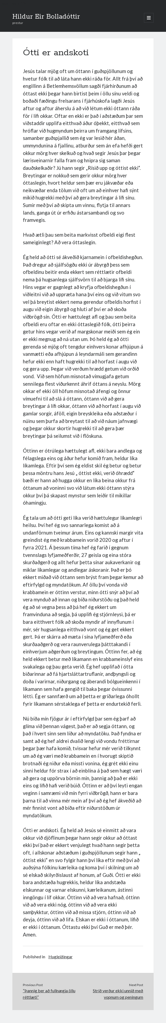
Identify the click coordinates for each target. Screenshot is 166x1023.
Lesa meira (10, 3)
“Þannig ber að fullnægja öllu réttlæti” (49, 994)
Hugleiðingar (60, 956)
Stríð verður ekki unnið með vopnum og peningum (118, 994)
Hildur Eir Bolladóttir (46, 16)
